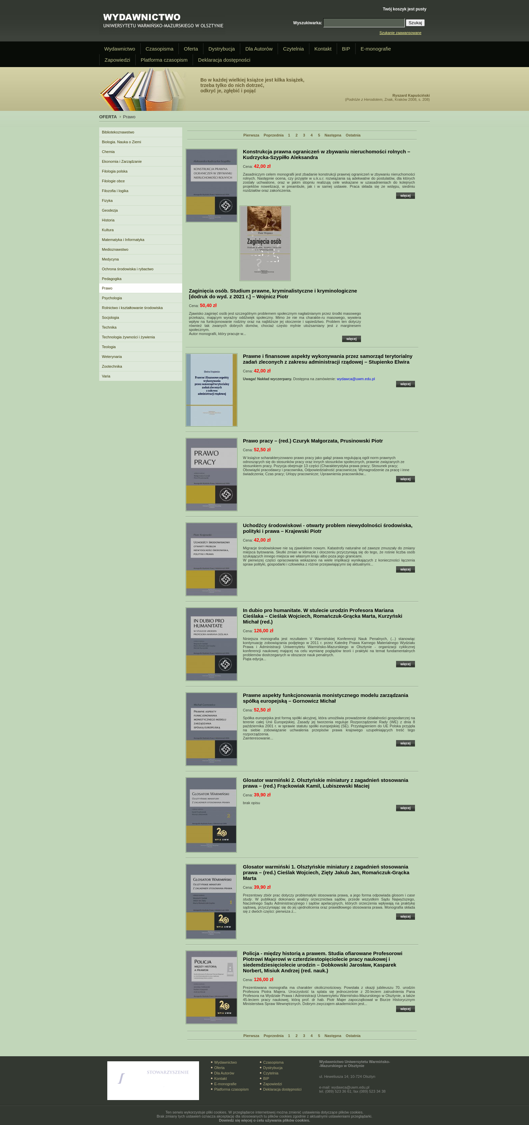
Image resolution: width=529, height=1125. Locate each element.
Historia (108, 220)
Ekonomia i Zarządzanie (122, 161)
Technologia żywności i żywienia (128, 337)
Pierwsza (251, 135)
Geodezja (110, 210)
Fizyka (107, 201)
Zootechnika (112, 366)
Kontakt (323, 49)
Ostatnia (353, 135)
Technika (109, 327)
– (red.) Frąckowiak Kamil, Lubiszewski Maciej (325, 783)
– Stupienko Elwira (328, 359)
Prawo (107, 288)
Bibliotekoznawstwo (118, 132)
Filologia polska (115, 171)
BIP (346, 49)
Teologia (109, 347)
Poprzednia (274, 135)
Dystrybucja (221, 49)
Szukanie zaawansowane (400, 33)
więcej (405, 195)
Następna (333, 135)
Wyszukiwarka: (307, 23)
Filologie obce (113, 181)
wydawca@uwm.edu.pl (356, 379)
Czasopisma (160, 49)
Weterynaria (112, 357)
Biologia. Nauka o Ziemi (121, 142)
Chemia (108, 152)
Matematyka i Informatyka (123, 240)
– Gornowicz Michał (325, 698)
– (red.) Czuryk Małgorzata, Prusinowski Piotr (313, 441)
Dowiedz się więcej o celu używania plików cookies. (264, 1120)
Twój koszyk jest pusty (404, 9)
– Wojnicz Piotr (273, 293)
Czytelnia (293, 49)
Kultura (108, 230)
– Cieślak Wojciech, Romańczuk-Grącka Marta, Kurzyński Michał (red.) (322, 616)
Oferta (191, 49)
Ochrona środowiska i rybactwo (128, 269)
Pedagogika (111, 279)
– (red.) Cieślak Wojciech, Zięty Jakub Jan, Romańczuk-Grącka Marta (326, 872)
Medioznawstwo (115, 249)
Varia (106, 376)
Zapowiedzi (117, 60)
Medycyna (110, 259)
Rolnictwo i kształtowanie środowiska (132, 308)
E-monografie (376, 49)
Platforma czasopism (164, 60)
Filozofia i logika (115, 191)
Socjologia (110, 317)
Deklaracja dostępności (224, 60)
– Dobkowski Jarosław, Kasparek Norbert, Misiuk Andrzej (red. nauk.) (322, 961)
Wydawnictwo (119, 49)
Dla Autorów (259, 49)
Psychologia (112, 298)
